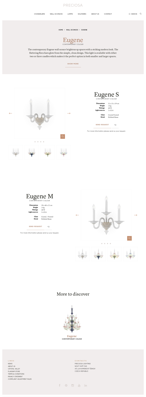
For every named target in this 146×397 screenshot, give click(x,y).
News (10, 364)
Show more (73, 62)
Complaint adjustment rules (20, 379)
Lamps (70, 14)
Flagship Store (14, 371)
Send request (102, 123)
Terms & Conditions (16, 374)
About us (95, 14)
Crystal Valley (14, 369)
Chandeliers (39, 14)
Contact (108, 14)
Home (61, 30)
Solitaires (82, 14)
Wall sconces (56, 14)
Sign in (133, 14)
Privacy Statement (15, 377)
